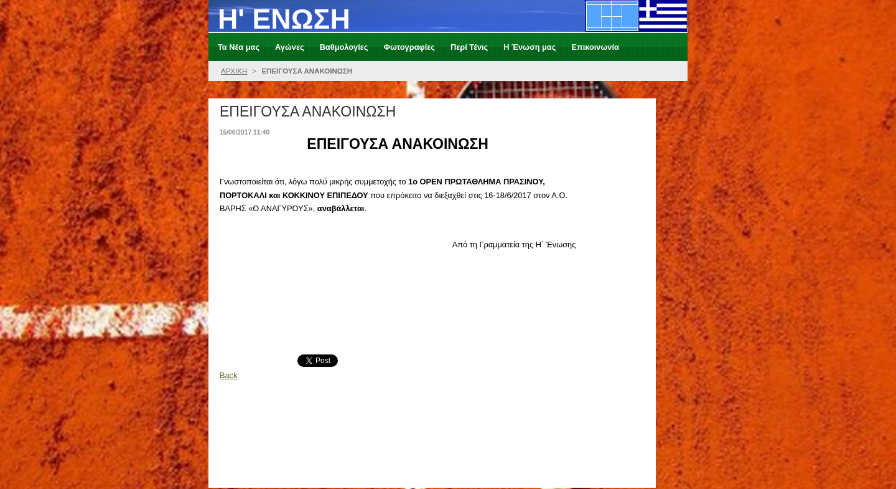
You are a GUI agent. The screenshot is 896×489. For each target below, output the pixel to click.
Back (228, 375)
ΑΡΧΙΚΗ (234, 71)
